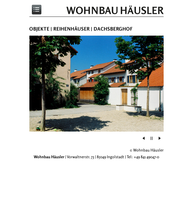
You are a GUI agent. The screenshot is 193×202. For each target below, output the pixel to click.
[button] (152, 138)
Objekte (39, 29)
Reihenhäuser (71, 29)
